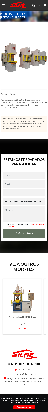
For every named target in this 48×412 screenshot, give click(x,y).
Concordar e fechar (24, 407)
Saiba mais (22, 328)
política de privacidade (30, 402)
